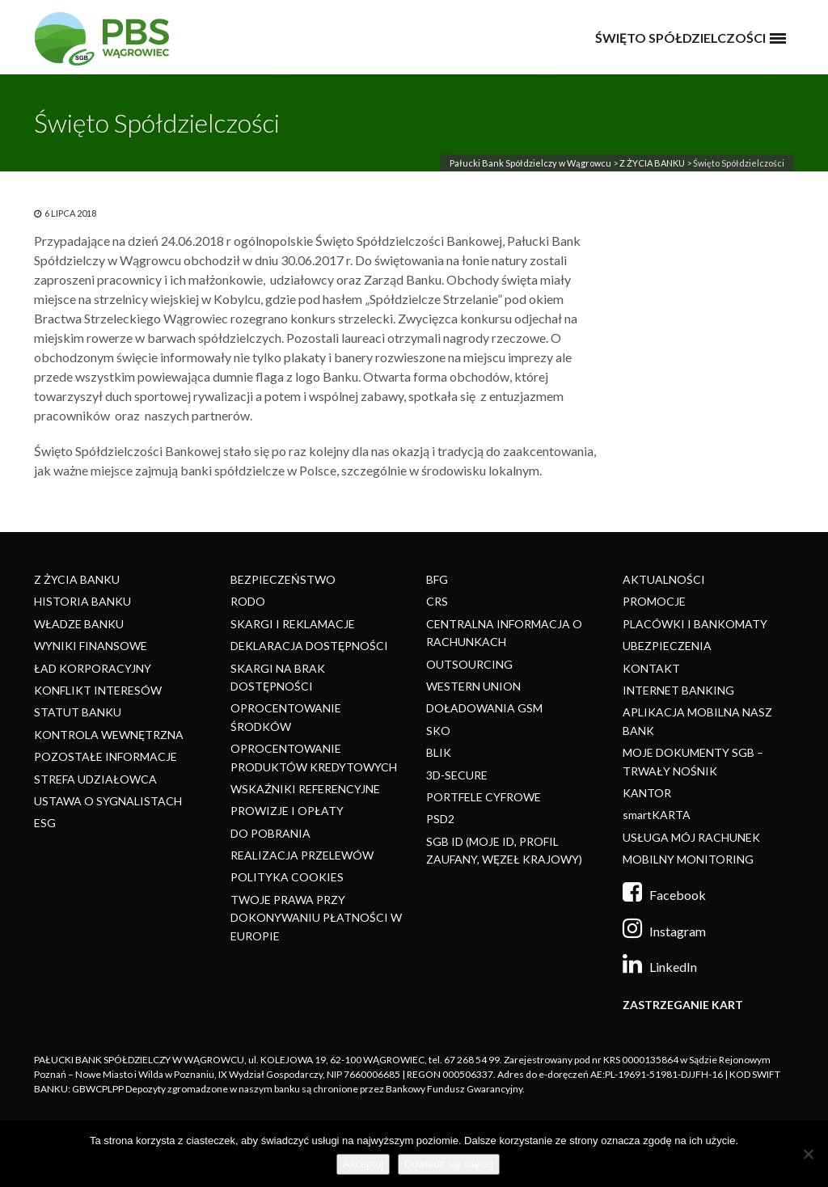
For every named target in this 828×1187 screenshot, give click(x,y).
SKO (438, 730)
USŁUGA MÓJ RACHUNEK (691, 837)
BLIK (438, 752)
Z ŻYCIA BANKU (652, 163)
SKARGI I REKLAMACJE (292, 624)
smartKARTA (657, 815)
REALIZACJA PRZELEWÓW (302, 855)
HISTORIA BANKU (82, 601)
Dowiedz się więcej (448, 1164)
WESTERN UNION (473, 686)
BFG (437, 579)
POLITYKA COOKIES (287, 877)
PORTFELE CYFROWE (483, 797)
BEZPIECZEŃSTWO (283, 579)
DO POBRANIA (270, 833)
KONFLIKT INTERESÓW (98, 690)
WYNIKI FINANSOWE (90, 646)
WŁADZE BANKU (79, 624)
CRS (437, 601)
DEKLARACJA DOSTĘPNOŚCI (309, 646)
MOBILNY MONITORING (688, 859)
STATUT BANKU (77, 712)
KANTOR (647, 793)
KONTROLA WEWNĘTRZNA (109, 734)
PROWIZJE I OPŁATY (287, 810)
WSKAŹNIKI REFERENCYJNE (305, 789)
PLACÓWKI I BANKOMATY (695, 624)
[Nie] (808, 1154)
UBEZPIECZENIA (667, 646)
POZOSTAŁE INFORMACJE (105, 756)
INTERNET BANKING (678, 690)
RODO (247, 601)
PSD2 (440, 819)
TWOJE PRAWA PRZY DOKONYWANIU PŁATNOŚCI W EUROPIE (316, 918)
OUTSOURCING (469, 664)
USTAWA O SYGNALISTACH (108, 801)
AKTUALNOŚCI (664, 579)
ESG (45, 823)
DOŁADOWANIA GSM (484, 708)
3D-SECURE (457, 775)
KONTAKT (651, 668)
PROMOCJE (654, 601)
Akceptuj (363, 1164)
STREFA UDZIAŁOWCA (95, 779)
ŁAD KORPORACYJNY (92, 668)
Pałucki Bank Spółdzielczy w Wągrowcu (530, 163)
